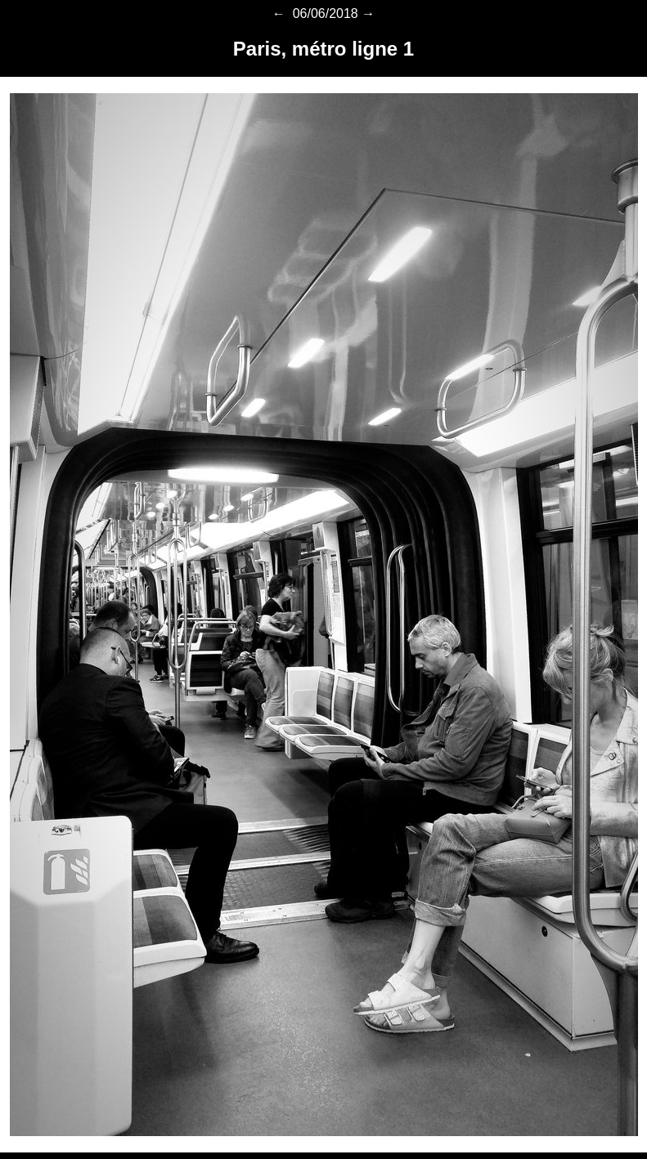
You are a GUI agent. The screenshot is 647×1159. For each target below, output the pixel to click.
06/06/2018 (323, 13)
